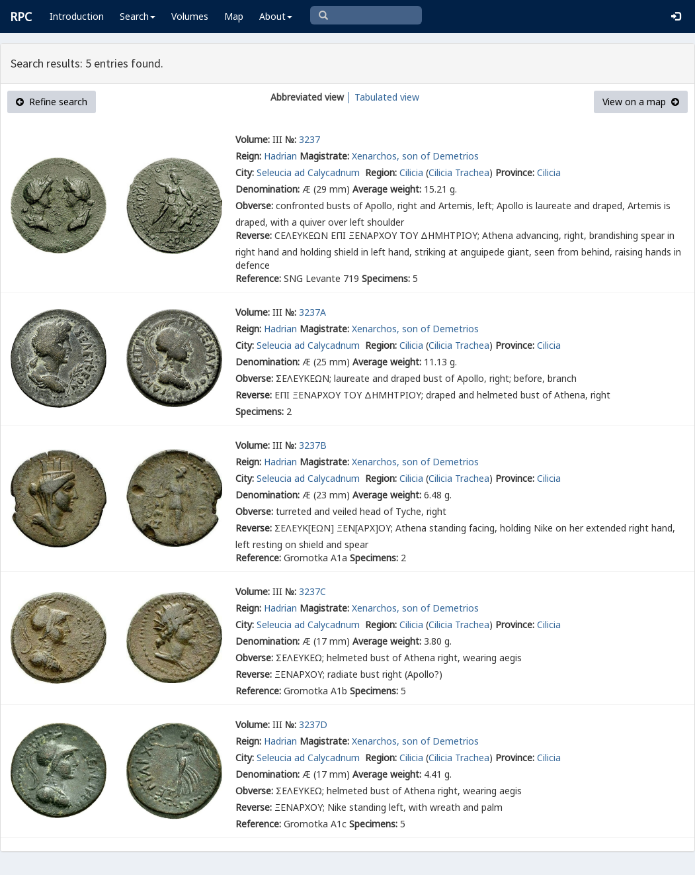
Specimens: (386, 278)
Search (137, 16)
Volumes (189, 16)
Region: (381, 172)
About (275, 16)
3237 (309, 139)
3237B (313, 445)
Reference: (258, 278)
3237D (313, 724)
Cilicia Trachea (459, 172)
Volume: (252, 139)
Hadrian (280, 156)
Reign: (248, 156)
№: (290, 139)
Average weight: (386, 189)
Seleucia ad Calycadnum (309, 172)
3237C (312, 591)
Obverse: (254, 205)
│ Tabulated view (382, 97)
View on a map (640, 101)
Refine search (51, 101)
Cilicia (411, 172)
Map (233, 16)
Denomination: (267, 189)
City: (244, 172)
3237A (312, 312)
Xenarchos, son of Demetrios (415, 156)
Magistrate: (324, 156)
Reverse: (253, 235)
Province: (514, 172)
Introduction (77, 16)
